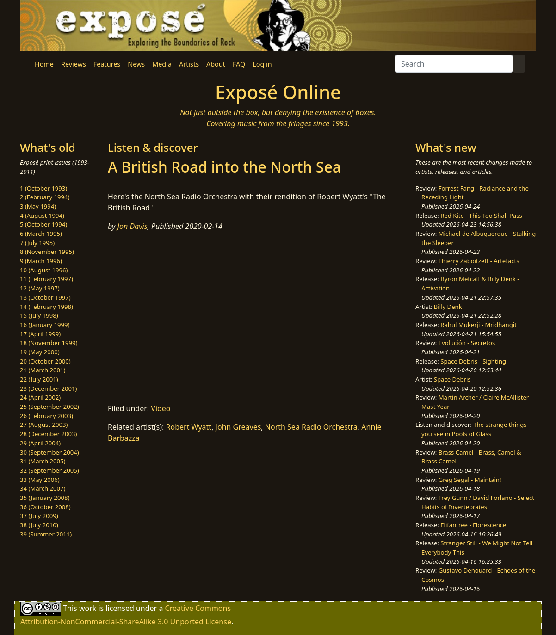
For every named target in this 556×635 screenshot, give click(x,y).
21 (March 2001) (42, 370)
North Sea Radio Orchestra (311, 427)
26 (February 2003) (46, 416)
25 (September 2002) (49, 406)
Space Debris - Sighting (473, 361)
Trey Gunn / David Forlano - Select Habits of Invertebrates (477, 502)
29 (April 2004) (40, 443)
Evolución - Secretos (467, 343)
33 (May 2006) (40, 479)
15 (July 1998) (39, 315)
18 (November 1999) (49, 343)
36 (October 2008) (45, 507)
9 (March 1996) (41, 261)
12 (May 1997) (40, 288)
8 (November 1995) (47, 251)
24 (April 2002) (40, 397)
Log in (262, 64)
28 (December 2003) (48, 434)
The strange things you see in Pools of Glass (473, 429)
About (215, 64)
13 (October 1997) (45, 297)
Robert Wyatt (189, 427)
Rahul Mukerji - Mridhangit (478, 325)
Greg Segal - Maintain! (470, 479)
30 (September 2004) (49, 452)
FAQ (239, 64)
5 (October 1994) (43, 224)
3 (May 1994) (38, 206)
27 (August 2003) (44, 424)
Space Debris (452, 379)
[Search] (454, 64)
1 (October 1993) (43, 188)
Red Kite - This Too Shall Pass (481, 215)
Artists (189, 64)
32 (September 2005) (49, 470)
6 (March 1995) (41, 233)
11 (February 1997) (46, 279)
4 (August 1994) (42, 215)
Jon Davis (132, 226)
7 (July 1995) (37, 243)
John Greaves (238, 427)
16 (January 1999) (44, 325)
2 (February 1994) (44, 197)
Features (106, 64)
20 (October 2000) (45, 361)
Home (44, 64)
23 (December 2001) (48, 388)
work (87, 608)
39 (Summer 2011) (46, 534)
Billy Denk (448, 306)
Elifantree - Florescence (473, 525)
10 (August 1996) (44, 270)
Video (160, 408)
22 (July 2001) (39, 379)
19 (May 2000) (40, 352)
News (136, 64)
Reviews (73, 64)
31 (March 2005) (42, 461)
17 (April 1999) (40, 334)
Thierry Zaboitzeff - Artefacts (479, 261)
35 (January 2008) (44, 497)
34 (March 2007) (42, 488)
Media (162, 64)
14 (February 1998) (46, 306)
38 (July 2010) (39, 525)
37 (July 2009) (39, 516)
